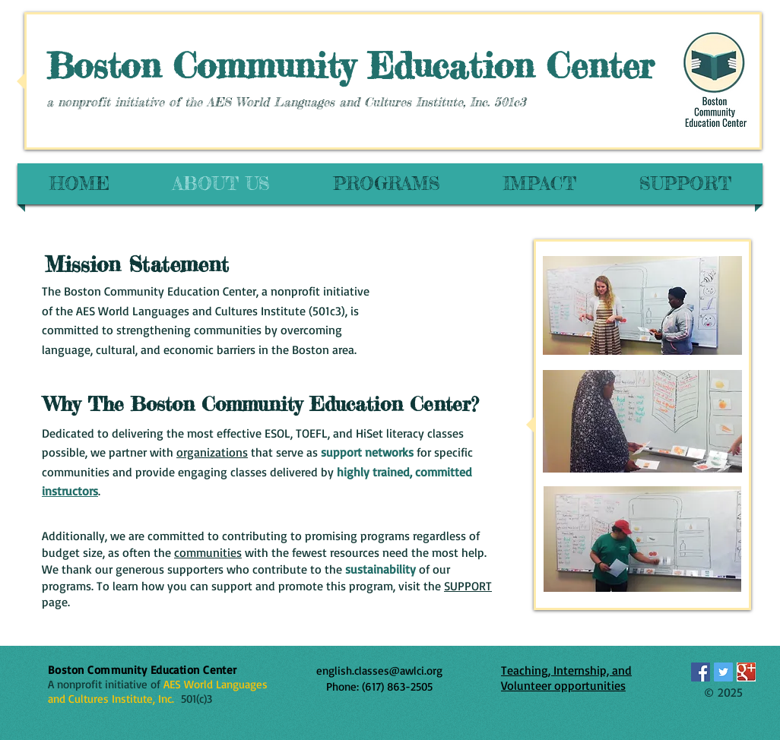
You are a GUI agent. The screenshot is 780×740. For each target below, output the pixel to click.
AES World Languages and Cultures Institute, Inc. (158, 691)
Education (457, 65)
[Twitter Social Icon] (723, 672)
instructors (70, 490)
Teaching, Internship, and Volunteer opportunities (566, 678)
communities (208, 552)
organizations (212, 452)
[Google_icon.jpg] (746, 672)
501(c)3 (193, 698)
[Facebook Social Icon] (700, 672)
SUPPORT (468, 585)
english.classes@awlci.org (379, 670)
